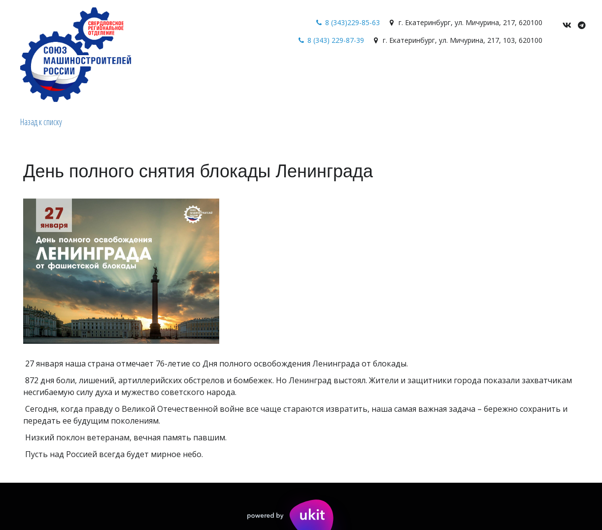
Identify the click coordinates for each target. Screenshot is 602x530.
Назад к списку (41, 122)
